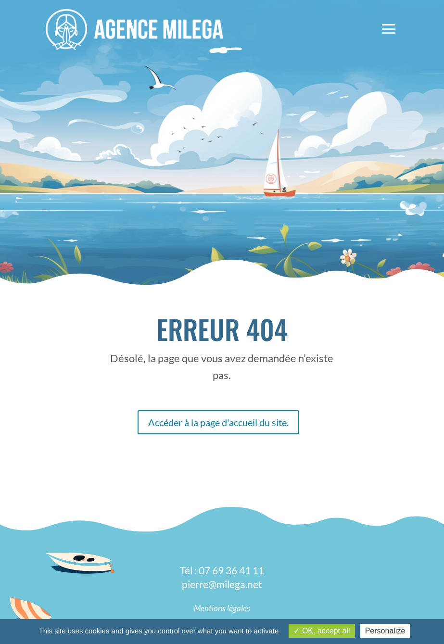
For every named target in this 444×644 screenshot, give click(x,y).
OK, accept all (321, 631)
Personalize (385, 631)
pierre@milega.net (222, 584)
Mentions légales (222, 608)
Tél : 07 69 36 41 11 (222, 570)
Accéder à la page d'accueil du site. (218, 422)
